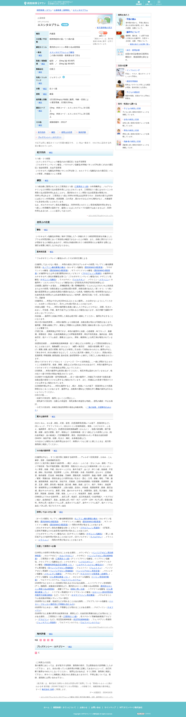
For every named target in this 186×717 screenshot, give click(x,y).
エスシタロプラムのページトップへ (100, 215)
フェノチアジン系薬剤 (46, 623)
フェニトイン (95, 568)
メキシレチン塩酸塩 (52, 574)
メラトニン (104, 280)
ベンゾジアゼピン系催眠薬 (61, 571)
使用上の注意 (66, 132)
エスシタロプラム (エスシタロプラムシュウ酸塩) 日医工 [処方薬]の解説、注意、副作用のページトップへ (77, 697)
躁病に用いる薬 (77, 589)
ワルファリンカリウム (70, 580)
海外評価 (82, 132)
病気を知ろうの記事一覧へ (140, 44)
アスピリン (43, 619)
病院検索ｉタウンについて (64, 707)
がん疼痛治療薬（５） (59, 577)
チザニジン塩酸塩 (48, 280)
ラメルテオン (78, 280)
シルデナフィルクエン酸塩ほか (90, 565)
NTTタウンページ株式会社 (131, 707)
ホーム (46, 707)
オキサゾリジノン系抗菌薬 (83, 595)
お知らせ (83, 707)
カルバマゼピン (66, 556)
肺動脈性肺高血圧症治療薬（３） (58, 565)
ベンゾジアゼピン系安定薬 (88, 571)
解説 (53, 132)
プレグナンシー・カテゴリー (49, 137)
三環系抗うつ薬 (81, 186)
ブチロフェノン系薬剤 (91, 273)
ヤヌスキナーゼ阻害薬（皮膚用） (94, 574)
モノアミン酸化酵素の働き (53, 267)
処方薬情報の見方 (104, 28)
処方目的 (41, 132)
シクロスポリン (85, 562)
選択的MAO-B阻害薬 (93, 267)
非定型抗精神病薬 (81, 619)
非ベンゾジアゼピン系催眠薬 (60, 568)
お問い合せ (96, 707)
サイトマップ (110, 707)
